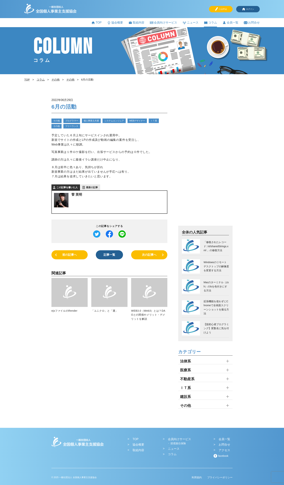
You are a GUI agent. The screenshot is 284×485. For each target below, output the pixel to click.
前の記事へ (69, 254)
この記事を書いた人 (67, 187)
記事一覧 (109, 254)
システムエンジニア (114, 120)
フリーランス (71, 126)
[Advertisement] (205, 161)
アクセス (224, 450)
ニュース (191, 23)
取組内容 (136, 23)
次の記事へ (149, 254)
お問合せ (252, 23)
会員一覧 (230, 23)
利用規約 (197, 477)
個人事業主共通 (91, 120)
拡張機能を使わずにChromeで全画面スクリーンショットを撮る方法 (216, 307)
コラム (210, 23)
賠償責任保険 (178, 443)
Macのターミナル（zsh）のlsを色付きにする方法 (216, 286)
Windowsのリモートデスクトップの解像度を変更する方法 (216, 266)
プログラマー (71, 120)
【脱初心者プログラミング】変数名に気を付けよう (216, 328)
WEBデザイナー (137, 120)
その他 (56, 120)
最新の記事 (92, 187)
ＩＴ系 (154, 120)
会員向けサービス (163, 22)
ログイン (248, 9)
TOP (96, 23)
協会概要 (115, 23)
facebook (223, 455)
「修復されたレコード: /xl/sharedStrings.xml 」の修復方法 (216, 246)
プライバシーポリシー (220, 477)
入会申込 (221, 9)
